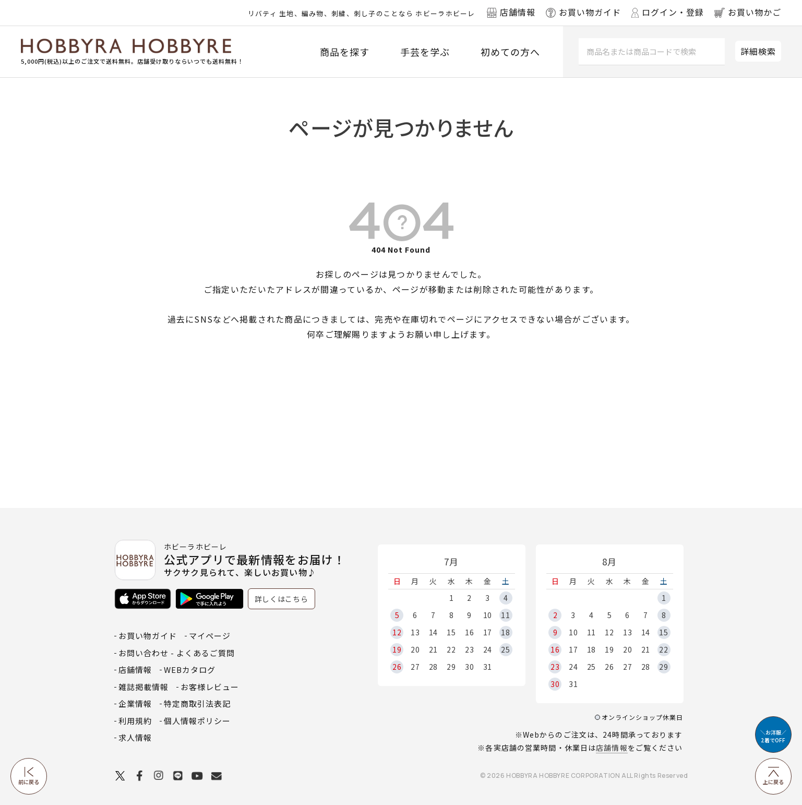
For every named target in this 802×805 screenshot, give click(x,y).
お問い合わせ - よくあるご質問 (176, 652)
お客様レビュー (210, 686)
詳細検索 (758, 51)
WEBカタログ (190, 669)
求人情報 (135, 737)
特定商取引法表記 (197, 703)
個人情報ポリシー (197, 720)
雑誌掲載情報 (143, 686)
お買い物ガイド (147, 635)
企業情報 (135, 703)
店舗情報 (611, 747)
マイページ (210, 635)
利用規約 (135, 720)
